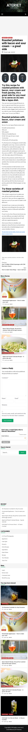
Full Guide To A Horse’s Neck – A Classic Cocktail (12, 525)
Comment (5, 378)
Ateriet (14, 5)
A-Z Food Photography (8, 536)
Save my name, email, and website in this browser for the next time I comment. (14, 414)
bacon (6, 257)
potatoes (14, 257)
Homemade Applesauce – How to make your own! (13, 512)
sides (22, 257)
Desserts (4, 544)
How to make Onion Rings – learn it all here (14, 268)
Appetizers (4, 37)
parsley (9, 257)
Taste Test (4, 560)
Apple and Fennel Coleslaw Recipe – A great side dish (13, 521)
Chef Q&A (4, 541)
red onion (18, 257)
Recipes (10, 37)
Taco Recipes (10, 352)
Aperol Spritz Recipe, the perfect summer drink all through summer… (14, 516)
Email (17, 398)
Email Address (14, 436)
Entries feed (5, 572)
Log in (3, 570)
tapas (3, 259)
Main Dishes (5, 552)
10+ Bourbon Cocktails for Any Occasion (12, 508)
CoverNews (9, 729)
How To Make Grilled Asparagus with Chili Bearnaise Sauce (14, 264)
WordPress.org (6, 578)
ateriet (13, 52)
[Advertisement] (14, 25)
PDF (14, 78)
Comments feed (6, 575)
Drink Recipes (6, 324)
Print (5, 78)
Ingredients (5, 549)
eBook (22, 78)
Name (4, 398)
